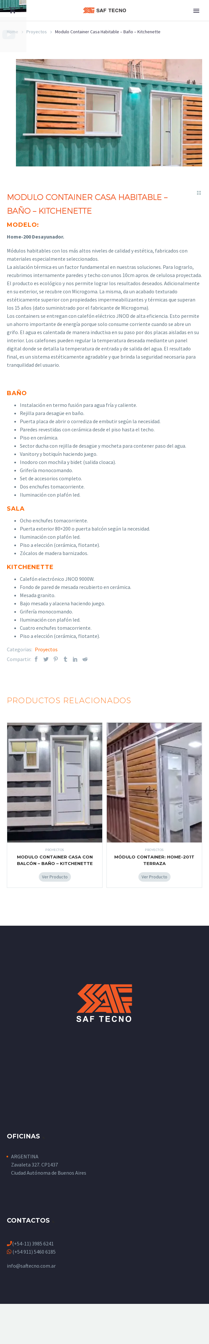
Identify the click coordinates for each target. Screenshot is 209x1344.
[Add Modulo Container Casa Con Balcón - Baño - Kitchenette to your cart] (55, 878)
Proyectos (46, 650)
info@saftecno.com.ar (31, 1267)
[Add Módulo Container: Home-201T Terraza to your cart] (154, 878)
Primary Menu (196, 11)
